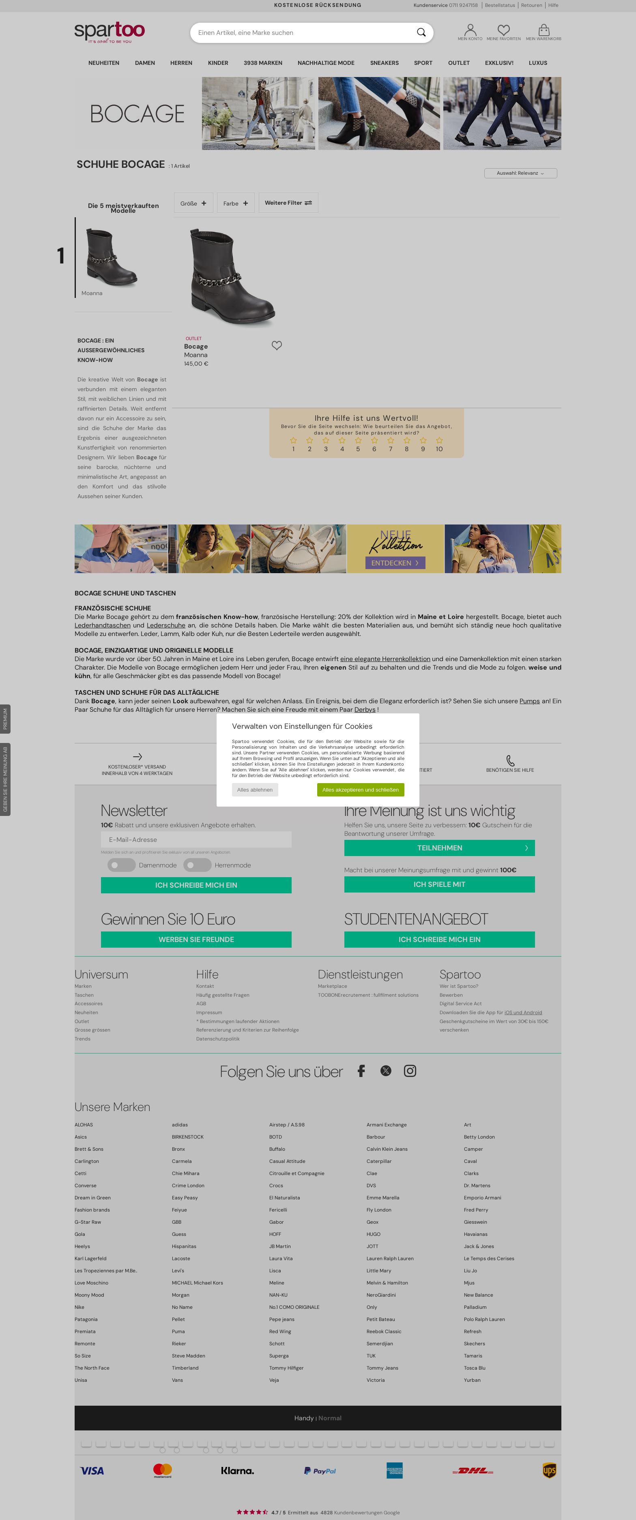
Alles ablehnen (255, 790)
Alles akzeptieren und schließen (360, 790)
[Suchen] (421, 33)
